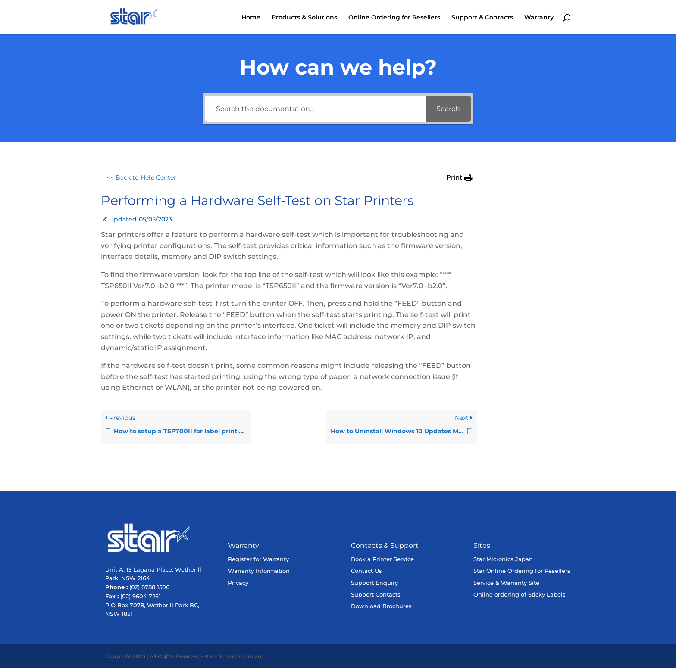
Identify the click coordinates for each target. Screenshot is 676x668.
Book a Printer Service (382, 559)
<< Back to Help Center (141, 177)
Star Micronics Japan (503, 559)
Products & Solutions (304, 17)
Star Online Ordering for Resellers (521, 570)
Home (250, 17)
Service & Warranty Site (506, 582)
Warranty (539, 17)
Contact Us (366, 570)
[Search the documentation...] (315, 109)
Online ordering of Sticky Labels (519, 594)
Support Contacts (376, 594)
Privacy (238, 582)
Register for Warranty (258, 559)
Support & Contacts (482, 17)
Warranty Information (259, 570)
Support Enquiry (374, 582)
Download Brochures (381, 606)
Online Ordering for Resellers (394, 17)
